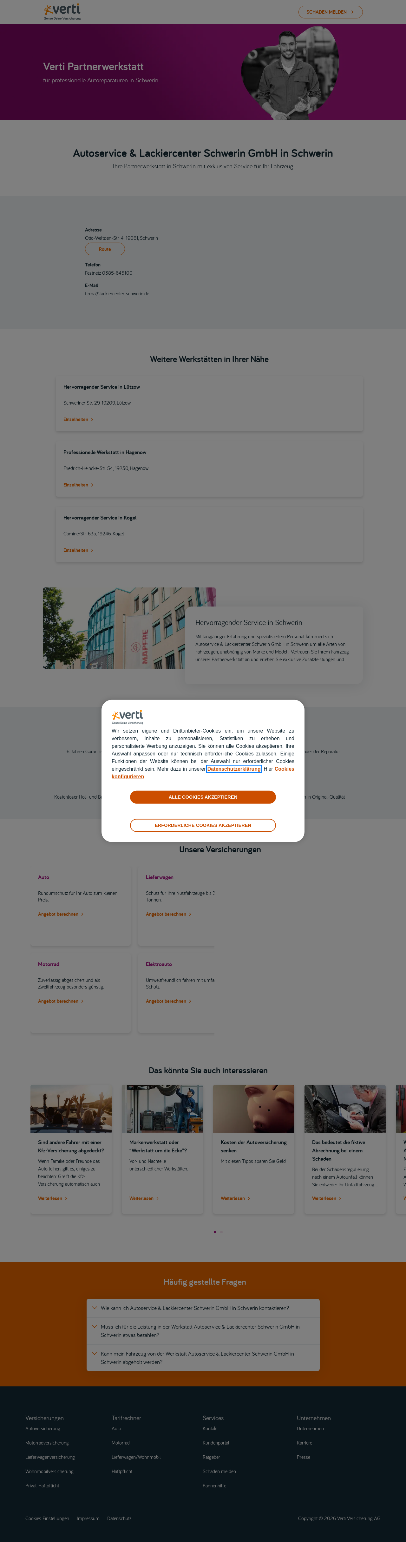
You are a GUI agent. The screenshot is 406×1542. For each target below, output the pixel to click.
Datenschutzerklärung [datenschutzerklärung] (234, 769)
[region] (203, 771)
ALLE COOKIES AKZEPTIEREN (203, 797)
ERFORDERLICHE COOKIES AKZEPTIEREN (203, 825)
